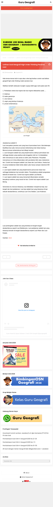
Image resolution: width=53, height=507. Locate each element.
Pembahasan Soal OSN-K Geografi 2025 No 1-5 (19, 442)
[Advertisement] (26, 26)
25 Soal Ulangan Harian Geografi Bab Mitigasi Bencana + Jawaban (25, 449)
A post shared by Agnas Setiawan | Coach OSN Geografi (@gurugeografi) (26, 333)
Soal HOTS (19, 72)
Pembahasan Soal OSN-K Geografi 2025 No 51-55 (20, 446)
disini (10, 238)
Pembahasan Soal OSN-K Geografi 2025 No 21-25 (20, 439)
